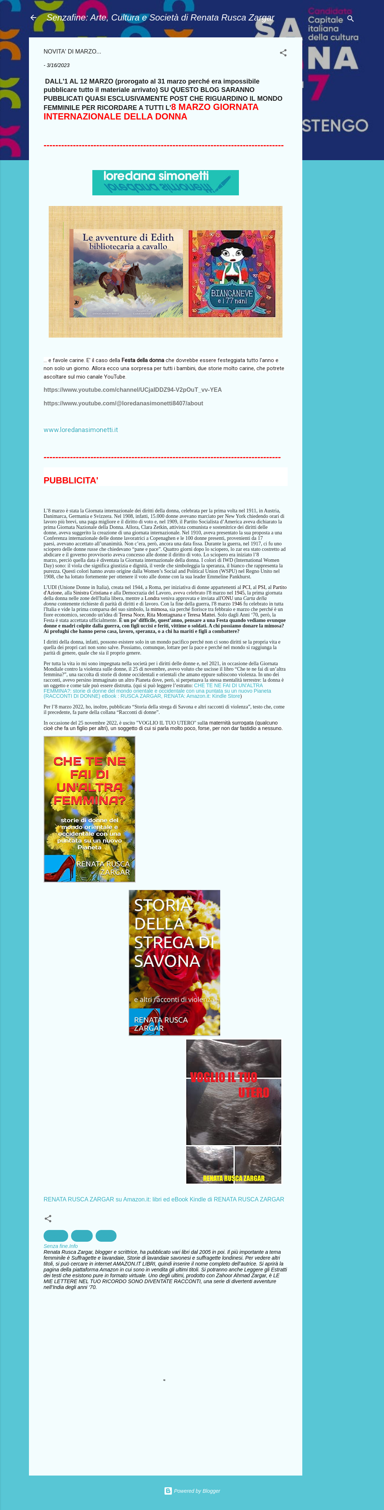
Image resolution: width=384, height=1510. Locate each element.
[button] (283, 54)
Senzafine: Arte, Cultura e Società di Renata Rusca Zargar (160, 17)
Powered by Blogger (192, 1491)
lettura (106, 1236)
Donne (81, 1236)
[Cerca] (350, 20)
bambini (56, 1236)
